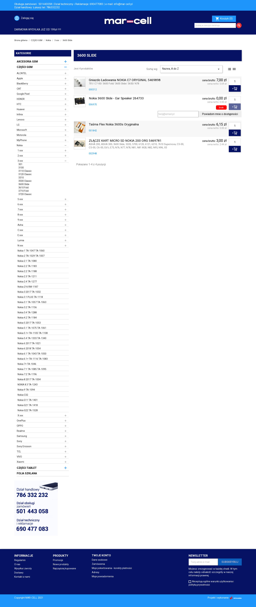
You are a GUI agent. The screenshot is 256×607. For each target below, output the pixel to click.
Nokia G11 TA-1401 (28, 400)
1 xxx (20, 150)
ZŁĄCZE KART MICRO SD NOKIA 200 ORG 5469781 (125, 141)
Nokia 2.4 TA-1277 (27, 281)
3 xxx (20, 160)
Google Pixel (23, 94)
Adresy (95, 572)
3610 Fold (23, 187)
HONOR (21, 99)
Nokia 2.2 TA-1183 (27, 266)
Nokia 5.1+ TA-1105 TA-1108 (33, 333)
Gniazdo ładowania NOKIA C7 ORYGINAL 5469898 (125, 80)
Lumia (21, 240)
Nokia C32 (23, 395)
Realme (21, 431)
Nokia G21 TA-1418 (28, 405)
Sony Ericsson (24, 446)
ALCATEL (22, 73)
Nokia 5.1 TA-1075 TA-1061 (32, 328)
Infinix (20, 114)
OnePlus (21, 420)
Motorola (21, 135)
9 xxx (20, 219)
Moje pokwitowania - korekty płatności (112, 568)
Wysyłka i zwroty (23, 568)
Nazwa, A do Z (191, 69)
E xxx (20, 235)
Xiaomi (20, 461)
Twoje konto (101, 555)
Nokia (20, 145)
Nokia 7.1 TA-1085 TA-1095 (32, 369)
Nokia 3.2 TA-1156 (27, 307)
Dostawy (18, 572)
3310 (21, 177)
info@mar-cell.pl (123, 4)
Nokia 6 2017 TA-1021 (29, 343)
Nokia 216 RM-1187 (28, 286)
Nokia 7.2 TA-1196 (27, 374)
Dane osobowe (99, 559)
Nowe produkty (61, 564)
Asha (20, 225)
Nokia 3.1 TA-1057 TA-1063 (32, 302)
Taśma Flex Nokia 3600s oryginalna (114, 124)
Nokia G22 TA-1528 (28, 410)
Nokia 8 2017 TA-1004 (29, 379)
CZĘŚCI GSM (25, 67)
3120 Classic (25, 174)
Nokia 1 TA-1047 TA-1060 (31, 250)
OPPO (20, 425)
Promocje (58, 560)
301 (20, 164)
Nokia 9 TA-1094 (26, 389)
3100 (21, 167)
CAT (19, 88)
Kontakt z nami (22, 576)
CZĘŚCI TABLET (27, 467)
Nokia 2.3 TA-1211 (27, 276)
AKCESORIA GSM (27, 61)
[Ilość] (235, 81)
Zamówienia (98, 564)
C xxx (20, 230)
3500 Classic (25, 181)
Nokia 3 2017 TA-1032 (29, 292)
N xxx (20, 245)
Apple (20, 78)
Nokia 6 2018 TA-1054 (29, 348)
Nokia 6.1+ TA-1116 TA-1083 (33, 358)
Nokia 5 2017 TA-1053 (29, 322)
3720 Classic (25, 194)
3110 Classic (25, 171)
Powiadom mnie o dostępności (220, 114)
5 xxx (20, 199)
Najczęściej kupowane (64, 568)
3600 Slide (23, 184)
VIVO (19, 456)
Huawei (21, 109)
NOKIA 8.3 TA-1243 (28, 384)
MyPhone (22, 140)
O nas (17, 564)
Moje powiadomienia (103, 576)
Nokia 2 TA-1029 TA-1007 (31, 255)
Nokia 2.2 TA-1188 (27, 271)
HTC (19, 104)
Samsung (22, 436)
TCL (19, 451)
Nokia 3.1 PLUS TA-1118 (30, 297)
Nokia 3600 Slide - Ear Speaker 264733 (116, 98)
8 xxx (20, 214)
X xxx (20, 415)
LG (18, 124)
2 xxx (20, 155)
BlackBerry (22, 83)
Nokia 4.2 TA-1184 (27, 317)
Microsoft (22, 130)
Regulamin (20, 560)
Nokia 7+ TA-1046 (27, 364)
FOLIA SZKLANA (27, 473)
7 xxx (20, 209)
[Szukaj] (215, 25)
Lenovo (20, 119)
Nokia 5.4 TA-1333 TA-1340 (32, 338)
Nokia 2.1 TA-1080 (27, 261)
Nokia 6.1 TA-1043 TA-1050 (32, 353)
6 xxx (20, 204)
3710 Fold (23, 191)
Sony (19, 441)
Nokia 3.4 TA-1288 (27, 312)
